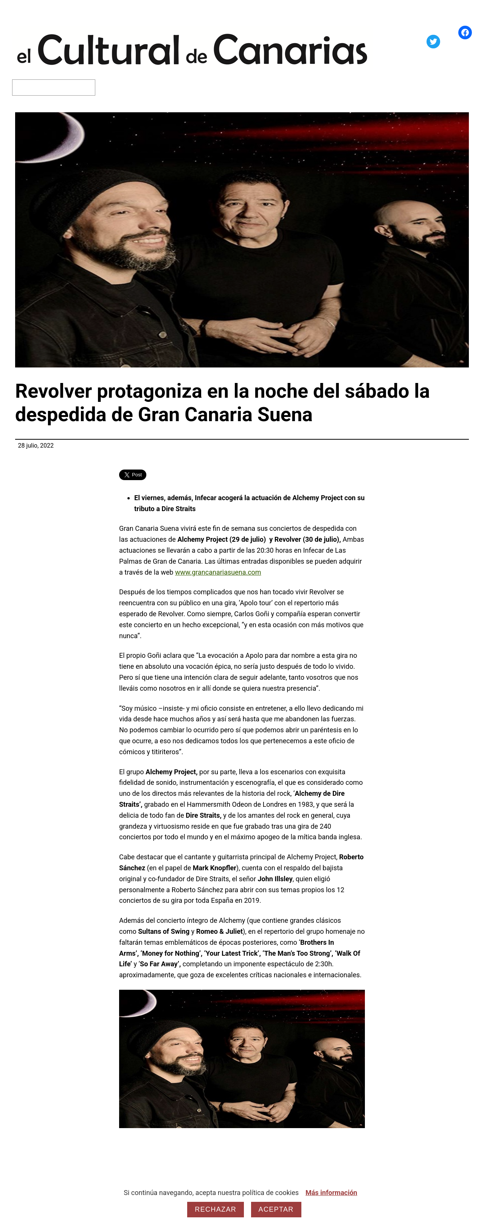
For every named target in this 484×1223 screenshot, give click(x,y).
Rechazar (215, 1209)
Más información (331, 1193)
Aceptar (276, 1209)
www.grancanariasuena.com (218, 572)
